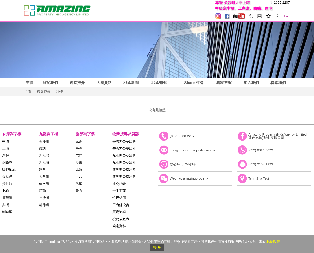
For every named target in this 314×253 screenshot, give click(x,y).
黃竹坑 (7, 184)
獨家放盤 (224, 83)
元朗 (79, 141)
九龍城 (44, 162)
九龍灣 (44, 155)
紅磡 (42, 191)
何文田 (44, 184)
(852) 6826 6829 (260, 150)
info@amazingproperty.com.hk (192, 150)
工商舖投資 (120, 205)
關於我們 (50, 83)
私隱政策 (273, 242)
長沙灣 (44, 198)
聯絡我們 (278, 83)
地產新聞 (131, 83)
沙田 (79, 162)
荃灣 (79, 148)
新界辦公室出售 (124, 176)
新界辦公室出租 (124, 170)
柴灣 (5, 205)
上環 (5, 148)
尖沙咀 (44, 141)
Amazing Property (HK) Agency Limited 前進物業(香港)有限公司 (277, 136)
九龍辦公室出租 (124, 162)
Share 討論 (193, 83)
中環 (5, 141)
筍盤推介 (77, 83)
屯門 (79, 155)
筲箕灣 (7, 198)
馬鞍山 (81, 170)
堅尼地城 (9, 170)
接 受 (157, 247)
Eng (286, 16)
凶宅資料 (119, 226)
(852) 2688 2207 (182, 136)
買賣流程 (119, 212)
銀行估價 (119, 198)
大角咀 (44, 176)
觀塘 (42, 148)
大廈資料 (104, 83)
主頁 (29, 83)
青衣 (79, 191)
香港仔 (7, 176)
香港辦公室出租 (124, 148)
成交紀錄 (119, 184)
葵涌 (79, 184)
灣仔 (5, 155)
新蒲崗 (44, 205)
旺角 (42, 170)
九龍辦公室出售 (124, 155)
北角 (5, 191)
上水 (79, 176)
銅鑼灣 (7, 162)
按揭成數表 (120, 219)
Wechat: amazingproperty (189, 178)
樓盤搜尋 (43, 92)
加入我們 (251, 83)
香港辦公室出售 (124, 141)
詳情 (59, 92)
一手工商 (119, 191)
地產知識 (160, 83)
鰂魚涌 (7, 212)
